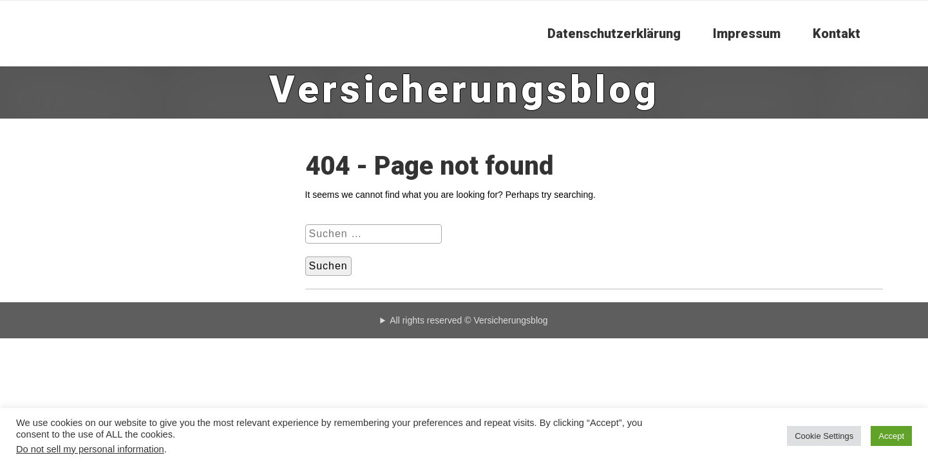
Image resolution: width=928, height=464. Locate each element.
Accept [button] (891, 436)
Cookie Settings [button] (824, 436)
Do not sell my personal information (90, 449)
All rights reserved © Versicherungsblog (468, 320)
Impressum (747, 33)
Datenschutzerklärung (614, 33)
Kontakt (836, 33)
